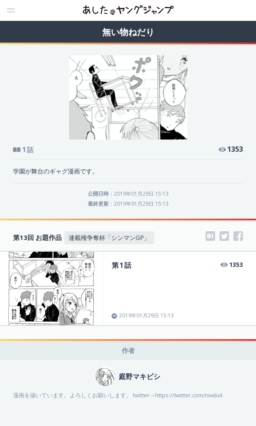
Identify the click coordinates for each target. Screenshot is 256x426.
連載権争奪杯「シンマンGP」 (109, 237)
